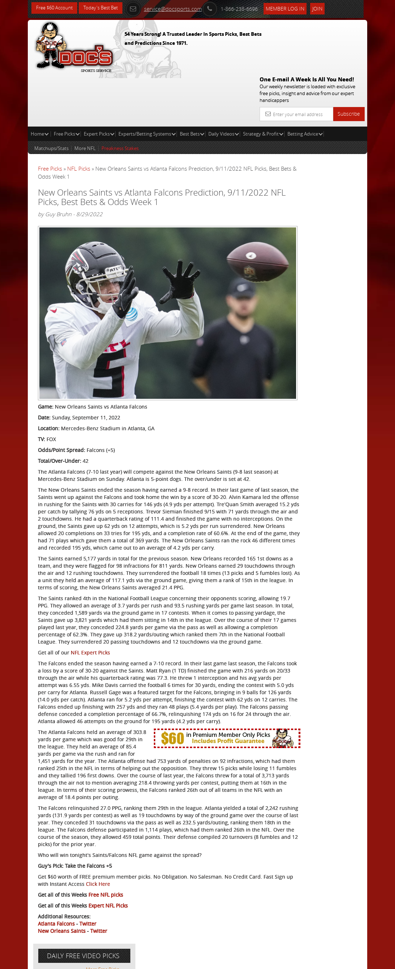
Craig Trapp (317, 189)
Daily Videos (223, 81)
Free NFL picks (105, 898)
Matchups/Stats (51, 96)
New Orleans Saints (62, 934)
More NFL (85, 96)
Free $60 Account (56, 8)
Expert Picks (99, 81)
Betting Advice (305, 81)
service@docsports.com (173, 8)
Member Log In (294, 7)
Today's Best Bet (106, 8)
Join (327, 7)
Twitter (87, 927)
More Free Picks (335, 134)
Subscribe (349, 61)
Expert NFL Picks (108, 909)
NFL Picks (78, 116)
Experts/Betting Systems (147, 81)
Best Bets (192, 81)
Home (40, 81)
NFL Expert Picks (90, 613)
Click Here (160, 887)
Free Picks (67, 81)
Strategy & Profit (263, 81)
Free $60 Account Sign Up (311, 257)
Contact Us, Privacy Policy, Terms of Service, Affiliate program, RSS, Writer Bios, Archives (240, 960)
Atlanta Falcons (56, 927)
